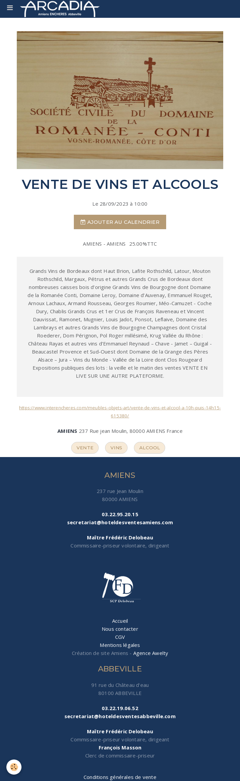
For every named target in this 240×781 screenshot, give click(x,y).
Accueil (120, 620)
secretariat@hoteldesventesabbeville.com (120, 716)
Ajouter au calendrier (120, 222)
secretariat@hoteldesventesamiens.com (120, 522)
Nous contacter (120, 628)
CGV (120, 636)
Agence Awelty (151, 653)
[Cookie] (14, 767)
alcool (149, 447)
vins (116, 447)
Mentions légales (120, 645)
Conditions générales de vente (120, 777)
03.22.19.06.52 (120, 708)
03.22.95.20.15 (120, 514)
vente (85, 447)
